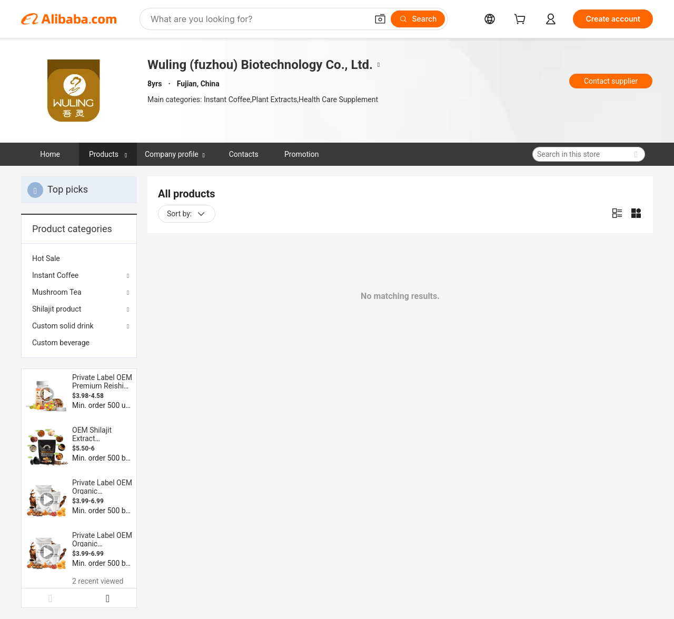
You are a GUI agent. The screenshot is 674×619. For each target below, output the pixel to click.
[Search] (418, 19)
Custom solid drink (63, 326)
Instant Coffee (55, 275)
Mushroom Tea (57, 292)
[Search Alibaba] (258, 19)
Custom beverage (61, 342)
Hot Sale (46, 258)
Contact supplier (611, 81)
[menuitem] (79, 258)
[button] (380, 19)
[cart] (522, 20)
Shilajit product (56, 309)
